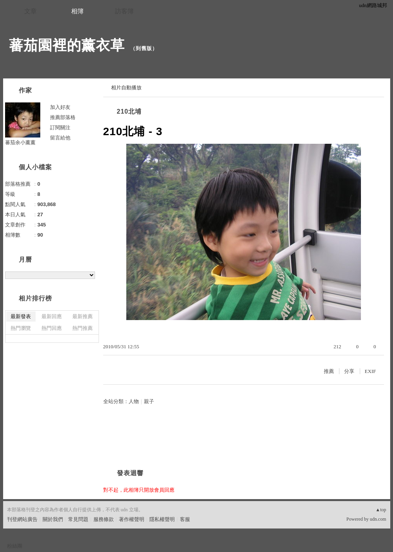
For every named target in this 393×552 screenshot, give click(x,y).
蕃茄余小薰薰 (20, 142)
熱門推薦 (82, 328)
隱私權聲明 (162, 519)
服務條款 (103, 519)
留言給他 (60, 138)
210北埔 (129, 111)
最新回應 (51, 316)
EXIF (370, 371)
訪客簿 (124, 11)
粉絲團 (14, 546)
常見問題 (78, 519)
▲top (380, 509)
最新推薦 (82, 316)
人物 (134, 401)
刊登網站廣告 (22, 519)
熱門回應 (51, 328)
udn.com (378, 519)
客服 (185, 519)
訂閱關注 (60, 127)
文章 (30, 11)
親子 (149, 401)
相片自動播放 (126, 87)
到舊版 (144, 48)
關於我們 (53, 519)
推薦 (329, 371)
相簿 (77, 11)
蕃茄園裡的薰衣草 (67, 45)
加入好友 (60, 107)
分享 (349, 371)
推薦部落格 (62, 117)
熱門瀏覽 (21, 328)
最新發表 (21, 316)
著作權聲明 (131, 519)
